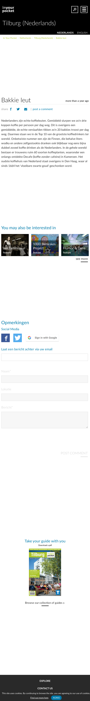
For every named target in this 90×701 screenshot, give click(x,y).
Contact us (45, 688)
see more (82, 258)
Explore (45, 681)
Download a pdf (45, 548)
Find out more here (39, 698)
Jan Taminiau (12, 248)
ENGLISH (82, 33)
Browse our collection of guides (43, 606)
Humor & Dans (74, 248)
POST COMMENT (74, 456)
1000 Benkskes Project (44, 246)
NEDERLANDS (65, 33)
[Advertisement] (53, 66)
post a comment (43, 109)
